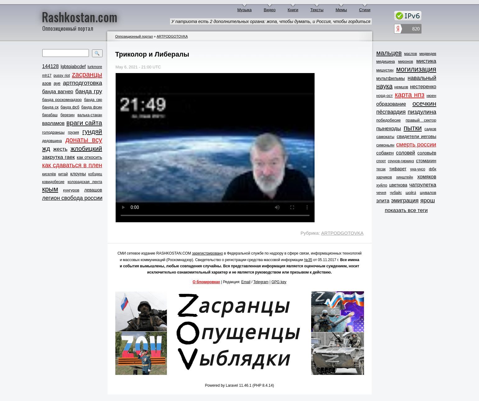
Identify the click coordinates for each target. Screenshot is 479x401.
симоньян (385, 145)
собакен (385, 152)
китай (63, 174)
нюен (431, 95)
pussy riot (61, 75)
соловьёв (426, 152)
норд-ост (384, 95)
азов (46, 83)
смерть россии (416, 144)
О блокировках (206, 282)
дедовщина (52, 141)
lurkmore (95, 67)
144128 (50, 66)
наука (384, 86)
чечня (381, 193)
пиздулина (422, 111)
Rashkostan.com (79, 16)
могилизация (416, 69)
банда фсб (70, 107)
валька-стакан (89, 115)
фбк (432, 169)
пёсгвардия (391, 112)
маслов (410, 54)
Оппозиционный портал (134, 36)
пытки (412, 128)
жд (46, 148)
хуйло (381, 185)
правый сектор (421, 120)
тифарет (397, 168)
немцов (401, 87)
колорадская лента (84, 182)
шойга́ (411, 193)
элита (382, 200)
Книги (293, 9)
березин (68, 115)
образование (391, 104)
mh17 (47, 75)
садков (430, 129)
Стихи (364, 9)
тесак (381, 169)
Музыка (244, 9)
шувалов (428, 192)
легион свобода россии (72, 198)
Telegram (261, 282)
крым (50, 189)
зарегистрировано (207, 253)
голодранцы (53, 132)
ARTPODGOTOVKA (172, 36)
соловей (405, 152)
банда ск (50, 107)
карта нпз (409, 95)
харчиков (384, 177)
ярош (427, 200)
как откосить (89, 157)
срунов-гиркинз (401, 161)
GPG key (278, 282)
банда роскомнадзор (62, 99)
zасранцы (87, 74)
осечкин (424, 103)
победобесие (388, 120)
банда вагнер (57, 91)
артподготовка (82, 83)
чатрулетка (422, 185)
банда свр (93, 100)
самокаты (385, 136)
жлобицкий (86, 148)
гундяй (92, 131)
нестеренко (423, 86)
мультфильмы (390, 78)
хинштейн (404, 177)
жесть (60, 149)
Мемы (341, 9)
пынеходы (388, 128)
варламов (53, 123)
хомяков (426, 176)
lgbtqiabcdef (73, 66)
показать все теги (406, 210)
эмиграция (404, 200)
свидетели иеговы (416, 136)
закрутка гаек (58, 157)
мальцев (389, 52)
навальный (422, 78)
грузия (73, 132)
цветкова (398, 184)
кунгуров (71, 190)
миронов (405, 61)
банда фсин (91, 107)
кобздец (95, 174)
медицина (385, 61)
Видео (270, 9)
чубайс (396, 193)
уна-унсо (417, 169)
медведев (427, 54)
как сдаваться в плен (72, 165)
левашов (93, 189)
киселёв (49, 174)
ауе (56, 83)
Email (246, 282)
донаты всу (84, 140)
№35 (308, 260)
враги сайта (84, 122)
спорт (381, 161)
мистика (426, 61)
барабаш (50, 115)
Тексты (317, 9)
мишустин (385, 70)
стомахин (426, 160)
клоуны (78, 173)
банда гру (88, 91)
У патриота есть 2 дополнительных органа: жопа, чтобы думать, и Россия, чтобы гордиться (270, 21)
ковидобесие (53, 182)
